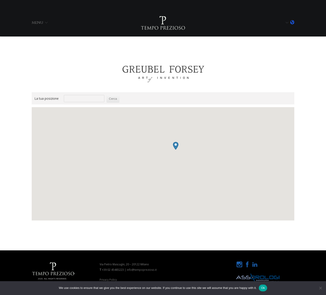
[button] (150, 174)
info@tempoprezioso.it (142, 270)
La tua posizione (46, 98)
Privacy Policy (108, 280)
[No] (320, 288)
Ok (263, 288)
